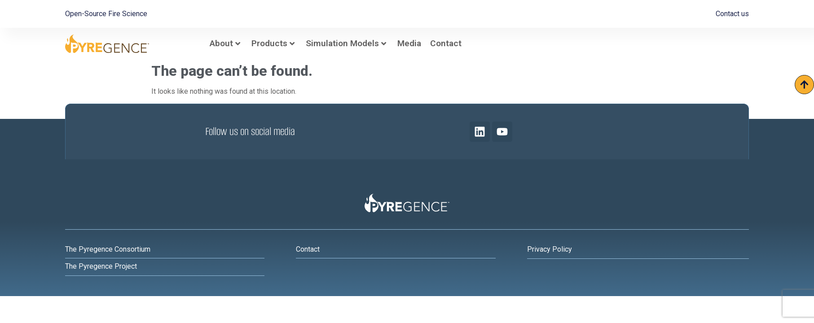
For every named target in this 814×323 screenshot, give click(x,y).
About (225, 43)
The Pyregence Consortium (107, 249)
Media (409, 43)
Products (273, 43)
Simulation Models (346, 43)
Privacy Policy (549, 249)
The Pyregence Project (101, 266)
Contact (446, 43)
